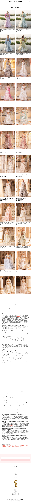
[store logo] (15, 1)
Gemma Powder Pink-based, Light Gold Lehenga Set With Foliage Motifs (7, 223)
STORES (15, 489)
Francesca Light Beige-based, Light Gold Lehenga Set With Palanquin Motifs (22, 175)
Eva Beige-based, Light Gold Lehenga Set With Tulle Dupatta (7, 126)
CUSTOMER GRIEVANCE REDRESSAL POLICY (15, 495)
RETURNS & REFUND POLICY (15, 494)
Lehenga (3, 445)
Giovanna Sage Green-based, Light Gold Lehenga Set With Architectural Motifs (23, 247)
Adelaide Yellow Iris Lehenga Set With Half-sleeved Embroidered (23, 54)
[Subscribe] (15, 460)
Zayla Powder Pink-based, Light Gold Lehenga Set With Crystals (22, 295)
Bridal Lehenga (8, 445)
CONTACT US (15, 490)
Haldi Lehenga (11, 446)
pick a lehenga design (17, 366)
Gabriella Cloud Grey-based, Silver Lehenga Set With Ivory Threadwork (22, 199)
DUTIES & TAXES (15, 471)
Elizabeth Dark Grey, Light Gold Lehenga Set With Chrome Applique (7, 78)
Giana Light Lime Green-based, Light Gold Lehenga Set (7, 247)
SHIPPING (15, 492)
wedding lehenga (5, 391)
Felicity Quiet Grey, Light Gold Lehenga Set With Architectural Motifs (7, 175)
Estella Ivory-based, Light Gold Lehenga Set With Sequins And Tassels (22, 102)
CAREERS (15, 491)
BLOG (15, 472)
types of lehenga (12, 425)
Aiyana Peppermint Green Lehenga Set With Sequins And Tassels (22, 30)
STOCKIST (15, 474)
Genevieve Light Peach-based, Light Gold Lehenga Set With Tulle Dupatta (23, 223)
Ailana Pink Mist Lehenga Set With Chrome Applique (7, 30)
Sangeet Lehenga (5, 446)
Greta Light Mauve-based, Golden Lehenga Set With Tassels (21, 271)
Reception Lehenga (15, 445)
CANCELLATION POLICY (15, 493)
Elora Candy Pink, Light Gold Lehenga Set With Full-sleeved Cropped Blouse (7, 102)
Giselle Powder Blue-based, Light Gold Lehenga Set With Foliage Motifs (6, 271)
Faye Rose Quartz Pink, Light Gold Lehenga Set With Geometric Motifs (23, 150)
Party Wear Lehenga (18, 446)
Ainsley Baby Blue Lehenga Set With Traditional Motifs (6, 54)
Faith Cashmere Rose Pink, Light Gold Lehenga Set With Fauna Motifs (6, 150)
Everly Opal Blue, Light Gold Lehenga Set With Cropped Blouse (22, 126)
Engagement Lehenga (24, 445)
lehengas (18, 316)
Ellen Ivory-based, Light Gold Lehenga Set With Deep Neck (23, 78)
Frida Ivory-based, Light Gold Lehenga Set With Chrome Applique (7, 199)
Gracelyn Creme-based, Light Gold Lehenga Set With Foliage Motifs (6, 295)
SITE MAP (15, 473)
